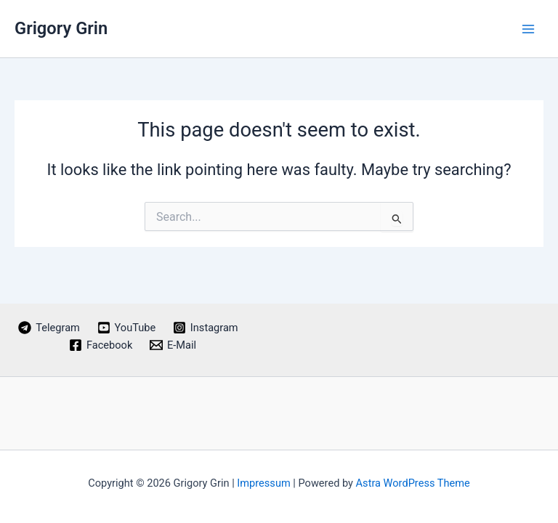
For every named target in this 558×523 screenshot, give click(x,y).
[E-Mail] (173, 345)
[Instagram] (205, 327)
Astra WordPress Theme (413, 483)
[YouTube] (126, 327)
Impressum (263, 483)
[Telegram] (49, 327)
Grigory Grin (61, 28)
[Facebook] (101, 345)
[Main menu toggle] (528, 29)
